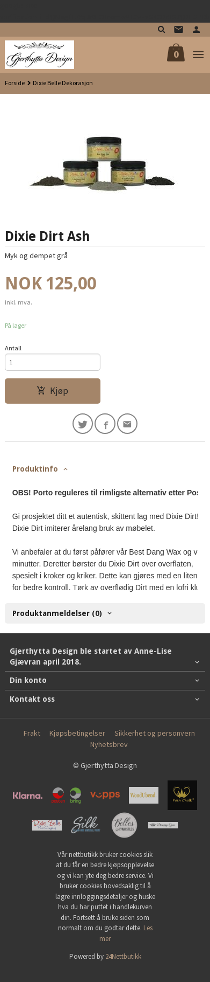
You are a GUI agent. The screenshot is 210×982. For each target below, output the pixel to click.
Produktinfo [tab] (35, 469)
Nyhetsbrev (109, 744)
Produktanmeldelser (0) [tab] (57, 613)
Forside (15, 83)
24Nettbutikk (123, 956)
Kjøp (52, 391)
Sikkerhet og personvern (154, 733)
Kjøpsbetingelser (77, 733)
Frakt (32, 733)
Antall (13, 348)
